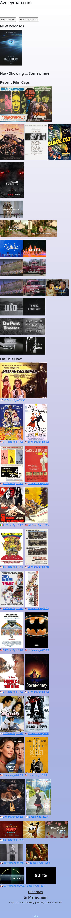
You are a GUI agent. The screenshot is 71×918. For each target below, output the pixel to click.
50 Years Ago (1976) (38, 608)
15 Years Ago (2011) (36, 885)
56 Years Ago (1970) (13, 566)
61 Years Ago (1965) (38, 483)
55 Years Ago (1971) (38, 566)
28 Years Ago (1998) (40, 862)
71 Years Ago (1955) (13, 441)
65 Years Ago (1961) (14, 862)
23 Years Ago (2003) (14, 885)
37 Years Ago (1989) (38, 650)
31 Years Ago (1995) (38, 691)
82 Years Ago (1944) (13, 839)
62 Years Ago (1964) (13, 483)
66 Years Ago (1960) (38, 441)
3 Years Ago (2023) (13, 775)
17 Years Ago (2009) (38, 733)
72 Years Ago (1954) (14, 400)
